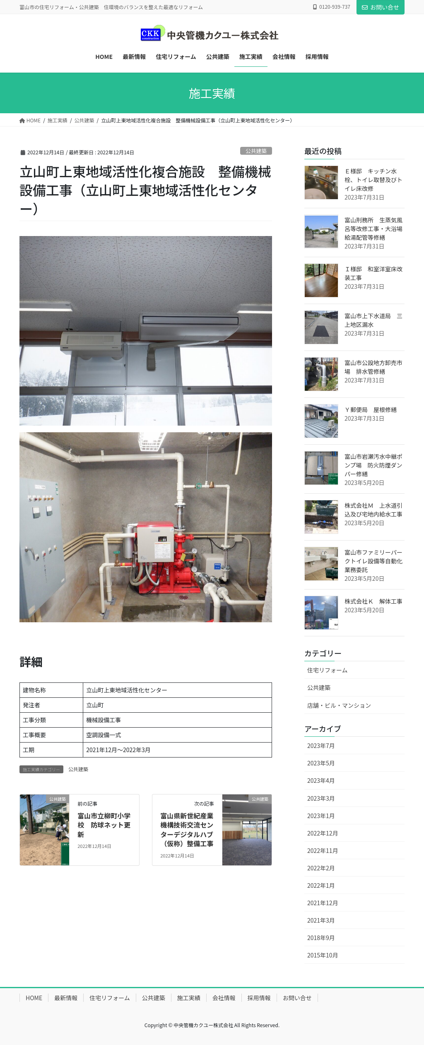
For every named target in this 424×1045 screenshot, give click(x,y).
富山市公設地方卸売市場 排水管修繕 (373, 366)
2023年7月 (321, 745)
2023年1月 (321, 815)
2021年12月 (322, 903)
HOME (34, 998)
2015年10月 (322, 955)
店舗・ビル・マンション (339, 705)
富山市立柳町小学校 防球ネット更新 (103, 825)
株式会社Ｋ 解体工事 (373, 601)
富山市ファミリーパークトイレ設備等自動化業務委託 (373, 561)
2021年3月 (321, 920)
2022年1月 (321, 885)
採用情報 (259, 998)
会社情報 (224, 998)
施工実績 (188, 998)
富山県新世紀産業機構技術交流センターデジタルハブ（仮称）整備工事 (186, 829)
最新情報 (65, 998)
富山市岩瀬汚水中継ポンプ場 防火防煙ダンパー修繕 (373, 465)
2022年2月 (321, 868)
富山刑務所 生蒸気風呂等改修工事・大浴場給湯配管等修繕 (373, 228)
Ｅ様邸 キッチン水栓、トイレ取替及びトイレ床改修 (373, 179)
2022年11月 (322, 850)
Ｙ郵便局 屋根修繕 (370, 409)
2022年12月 (322, 833)
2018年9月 (321, 937)
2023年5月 (321, 763)
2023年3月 (321, 798)
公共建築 (256, 151)
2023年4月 (321, 780)
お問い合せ (380, 7)
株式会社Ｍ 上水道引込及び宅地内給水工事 (373, 509)
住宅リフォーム (327, 670)
